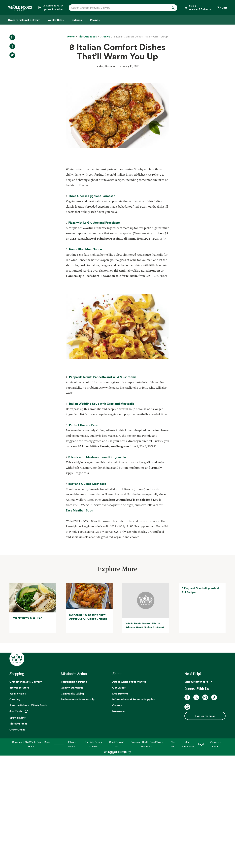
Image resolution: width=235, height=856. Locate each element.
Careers (117, 806)
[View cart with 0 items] (222, 7)
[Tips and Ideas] (87, 36)
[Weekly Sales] (56, 20)
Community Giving (72, 794)
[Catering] (76, 20)
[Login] (198, 7)
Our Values (119, 788)
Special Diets (17, 818)
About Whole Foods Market (129, 782)
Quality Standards (72, 788)
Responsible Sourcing (74, 782)
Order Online (17, 830)
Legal (201, 844)
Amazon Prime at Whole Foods (28, 806)
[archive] (105, 36)
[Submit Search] (173, 8)
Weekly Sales (17, 794)
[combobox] (117, 8)
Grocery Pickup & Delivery (25, 782)
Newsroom (118, 812)
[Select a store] (50, 7)
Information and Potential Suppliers (134, 800)
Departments (120, 794)
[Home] (71, 36)
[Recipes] (95, 20)
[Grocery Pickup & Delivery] (24, 20)
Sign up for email (205, 816)
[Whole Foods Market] (20, 8)
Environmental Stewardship (78, 800)
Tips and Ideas (18, 824)
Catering (14, 800)
